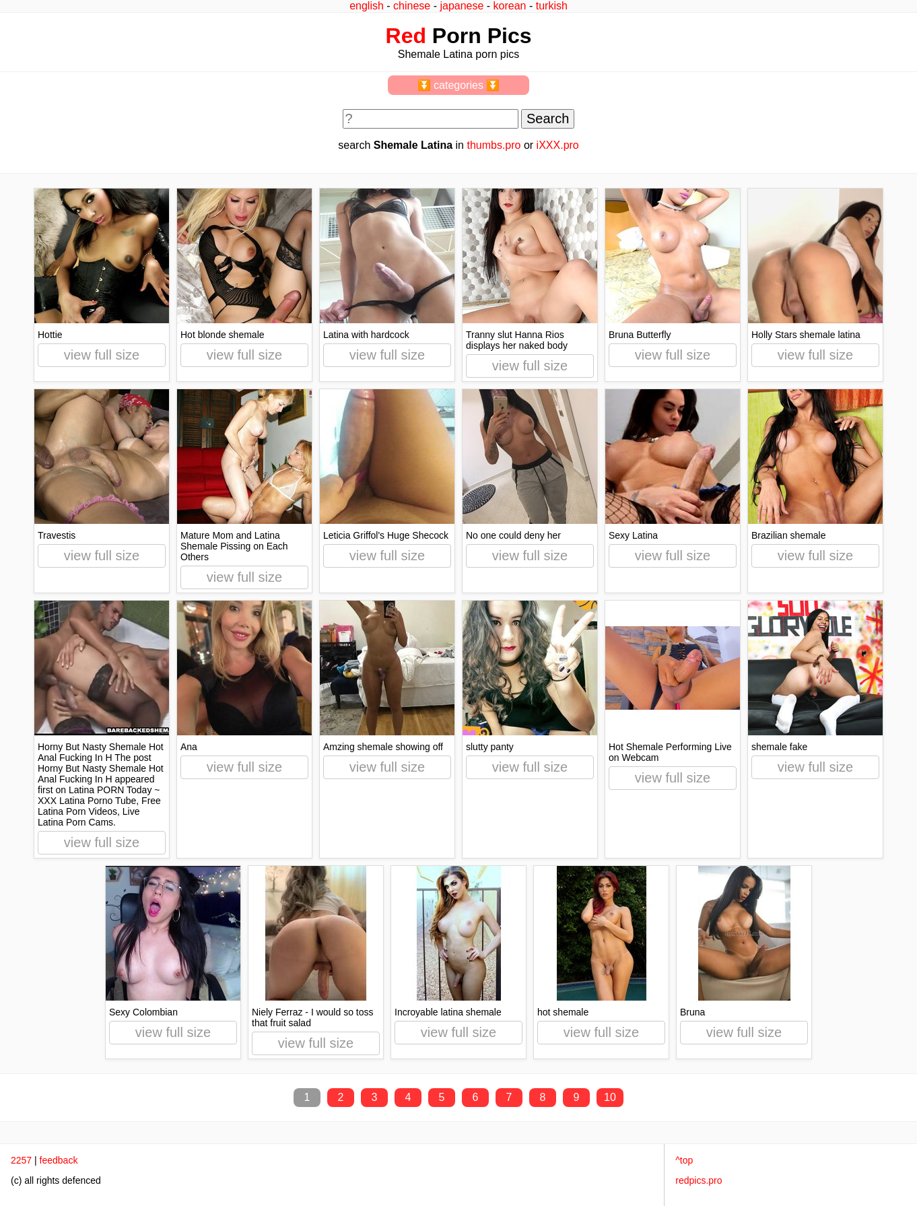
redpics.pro (698, 1180)
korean (510, 5)
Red (406, 36)
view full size (101, 354)
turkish (552, 5)
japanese (461, 5)
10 (610, 1097)
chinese (411, 5)
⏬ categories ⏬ (458, 85)
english (366, 5)
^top (684, 1160)
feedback (59, 1160)
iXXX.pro (558, 145)
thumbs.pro (493, 145)
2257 (21, 1160)
